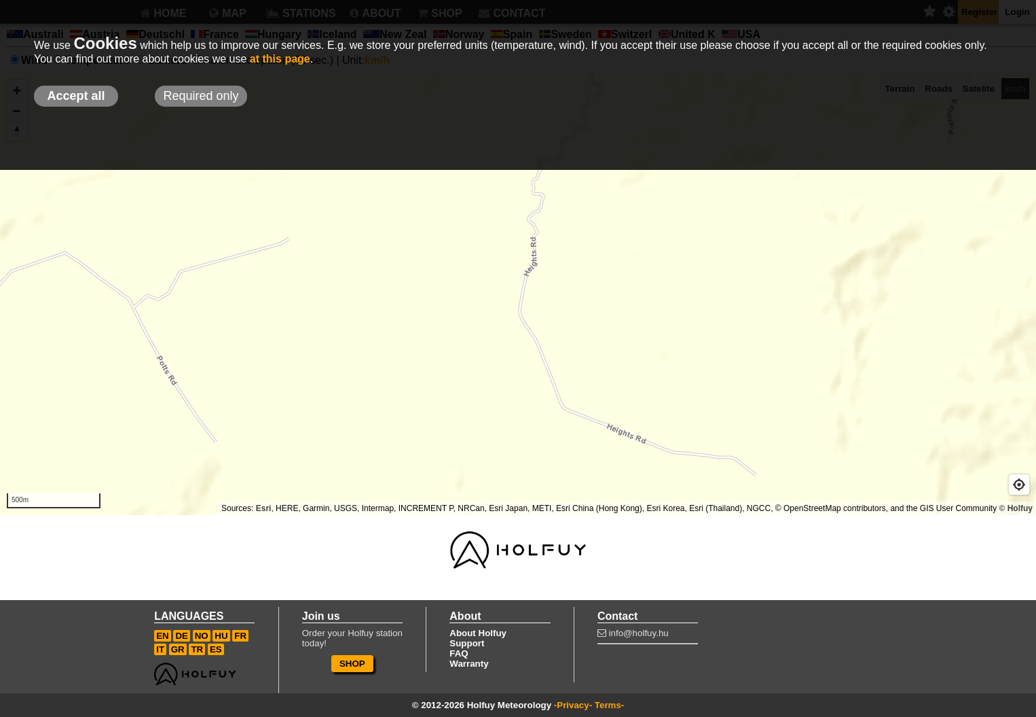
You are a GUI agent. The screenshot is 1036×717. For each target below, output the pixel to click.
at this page (280, 59)
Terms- (609, 705)
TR (197, 649)
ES (216, 649)
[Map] (518, 294)
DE (181, 636)
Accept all (76, 96)
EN (162, 636)
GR (178, 649)
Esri (264, 508)
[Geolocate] (1019, 484)
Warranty (468, 664)
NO (201, 636)
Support (466, 643)
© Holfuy (1016, 508)
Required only (200, 96)
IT (160, 649)
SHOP (352, 664)
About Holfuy (477, 633)
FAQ (458, 653)
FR (240, 636)
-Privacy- (573, 705)
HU (221, 636)
